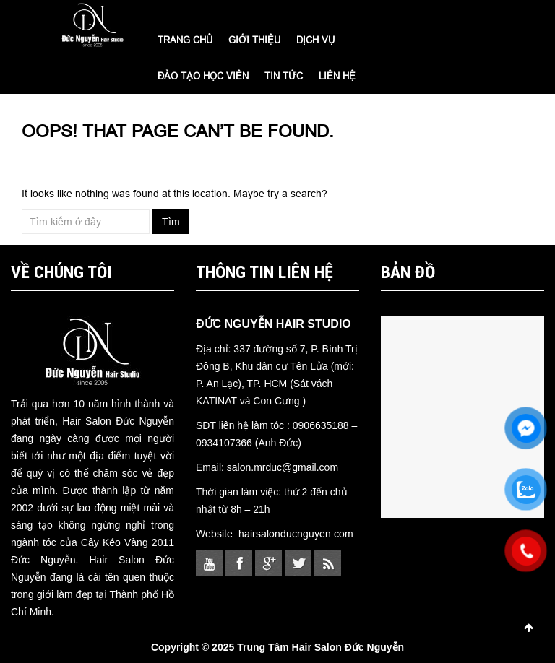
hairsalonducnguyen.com (295, 534)
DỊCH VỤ (315, 40)
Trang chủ (185, 40)
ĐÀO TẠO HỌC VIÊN (203, 76)
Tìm (171, 222)
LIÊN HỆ (337, 76)
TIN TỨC (283, 76)
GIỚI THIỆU (254, 40)
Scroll (528, 627)
